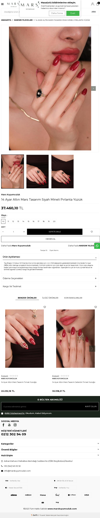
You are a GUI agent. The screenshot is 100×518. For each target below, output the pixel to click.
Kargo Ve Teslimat (12, 286)
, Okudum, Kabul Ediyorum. (26, 413)
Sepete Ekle (55, 231)
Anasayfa (6, 20)
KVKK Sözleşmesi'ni (14, 413)
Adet (3, 227)
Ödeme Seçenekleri (13, 278)
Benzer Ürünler (27, 298)
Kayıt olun (91, 406)
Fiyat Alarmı (54, 250)
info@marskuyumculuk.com (17, 471)
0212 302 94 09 (13, 434)
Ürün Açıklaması (11, 257)
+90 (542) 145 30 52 (12, 466)
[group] (50, 88)
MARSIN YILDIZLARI (23, 20)
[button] (93, 88)
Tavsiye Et (43, 250)
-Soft (34, 515)
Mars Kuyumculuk (10, 194)
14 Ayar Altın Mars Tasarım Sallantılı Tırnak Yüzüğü (73, 382)
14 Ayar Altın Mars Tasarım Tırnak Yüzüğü (19, 382)
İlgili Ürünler (50, 298)
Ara (94, 11)
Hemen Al (50, 239)
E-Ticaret (41, 515)
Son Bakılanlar (73, 298)
